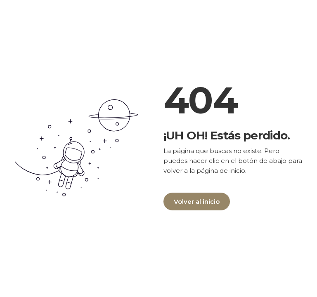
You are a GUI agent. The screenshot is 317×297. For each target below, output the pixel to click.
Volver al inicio (197, 201)
